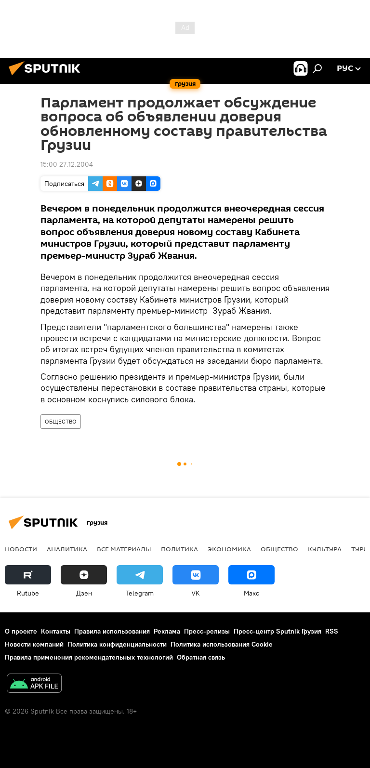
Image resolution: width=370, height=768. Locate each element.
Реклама (167, 631)
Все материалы (124, 548)
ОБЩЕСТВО (61, 421)
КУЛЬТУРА (325, 548)
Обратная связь (201, 657)
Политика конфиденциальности (117, 644)
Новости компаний (34, 644)
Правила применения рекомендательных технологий (89, 657)
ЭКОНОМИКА (229, 548)
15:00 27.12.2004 (66, 164)
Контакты (55, 631)
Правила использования (112, 631)
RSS (331, 631)
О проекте (21, 631)
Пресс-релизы (207, 631)
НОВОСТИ (21, 548)
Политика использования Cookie (222, 644)
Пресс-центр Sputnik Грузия (277, 631)
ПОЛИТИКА (179, 548)
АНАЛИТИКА (67, 548)
